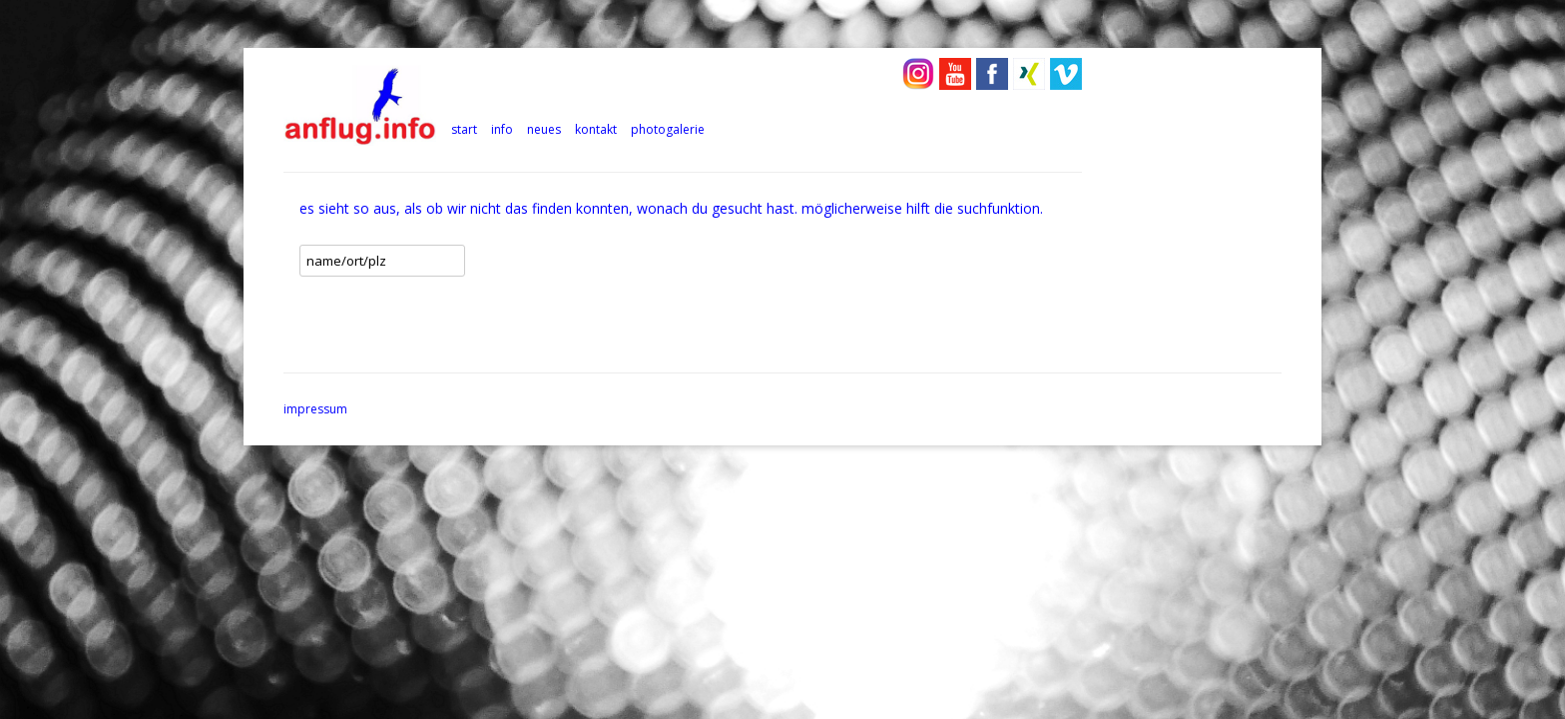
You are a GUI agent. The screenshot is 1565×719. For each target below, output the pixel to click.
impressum (315, 408)
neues (544, 129)
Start (464, 129)
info (502, 129)
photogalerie (668, 129)
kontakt (596, 129)
